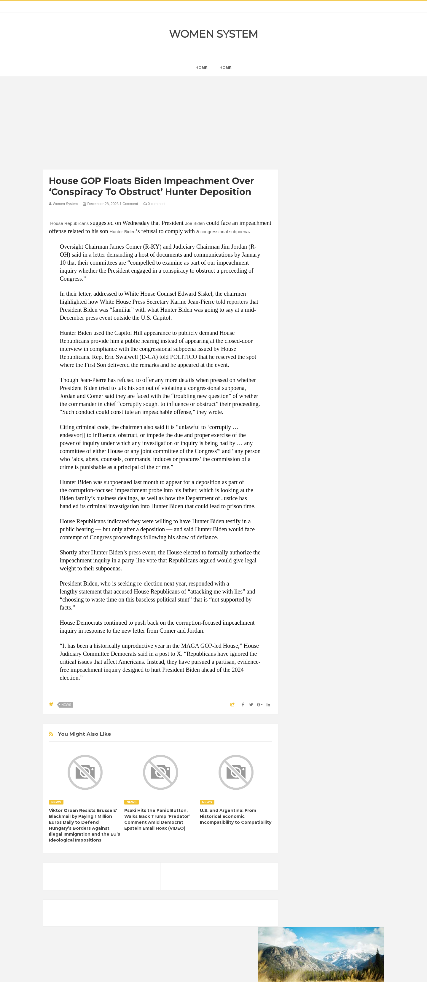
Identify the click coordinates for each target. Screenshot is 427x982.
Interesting (331, 769)
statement (90, 591)
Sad (352, 779)
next (298, 380)
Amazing (302, 729)
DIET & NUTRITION (311, 749)
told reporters (232, 301)
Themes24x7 (231, 972)
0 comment (154, 204)
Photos (336, 779)
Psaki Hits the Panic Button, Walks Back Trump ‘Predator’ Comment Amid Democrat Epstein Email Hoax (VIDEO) (157, 819)
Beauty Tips (347, 729)
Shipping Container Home (321, 671)
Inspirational (304, 769)
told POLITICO (178, 357)
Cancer (300, 739)
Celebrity (321, 739)
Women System (213, 34)
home (201, 67)
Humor (340, 759)
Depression (346, 739)
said (142, 653)
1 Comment (129, 204)
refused (126, 380)
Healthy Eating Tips (311, 759)
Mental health (359, 769)
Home (225, 67)
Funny (357, 749)
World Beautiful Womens (315, 799)
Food (340, 749)
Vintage (321, 789)
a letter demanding (111, 254)
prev (293, 380)
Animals (323, 729)
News (66, 704)
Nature (300, 779)
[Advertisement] (160, 124)
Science (301, 789)
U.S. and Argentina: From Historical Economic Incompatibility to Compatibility (235, 816)
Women (342, 789)
